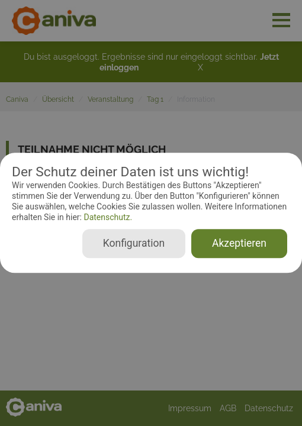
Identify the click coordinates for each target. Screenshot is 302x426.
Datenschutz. (107, 217)
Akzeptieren (239, 244)
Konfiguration (134, 244)
